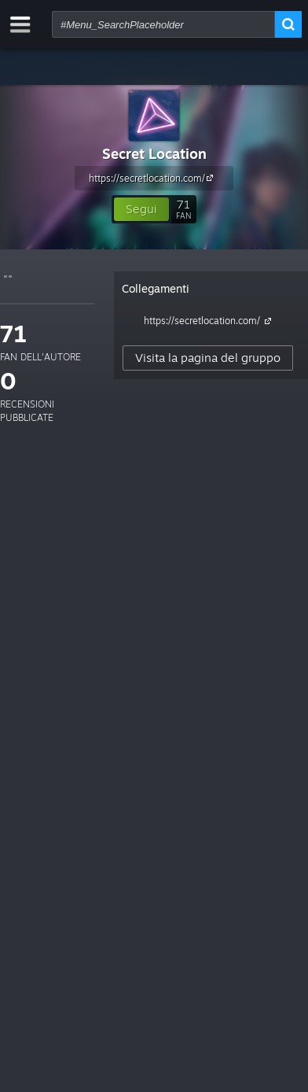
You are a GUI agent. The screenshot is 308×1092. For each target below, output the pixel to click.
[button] (141, 209)
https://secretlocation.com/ (153, 178)
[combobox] (163, 24)
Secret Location (154, 153)
